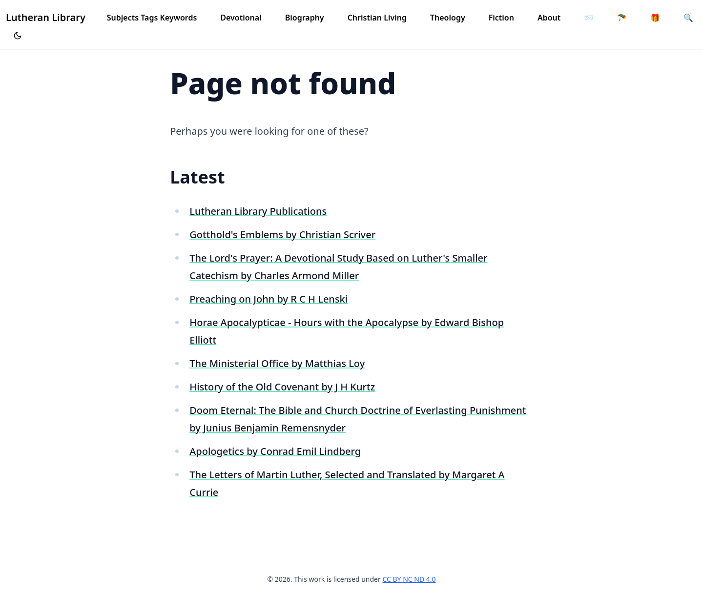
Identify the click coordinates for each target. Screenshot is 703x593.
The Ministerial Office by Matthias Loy (277, 363)
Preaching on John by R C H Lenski (268, 299)
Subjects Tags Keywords (152, 17)
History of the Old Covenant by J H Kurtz (282, 386)
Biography (304, 17)
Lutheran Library (45, 17)
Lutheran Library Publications (258, 211)
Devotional (240, 17)
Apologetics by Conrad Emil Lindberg (275, 451)
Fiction (501, 17)
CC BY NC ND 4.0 (408, 579)
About (549, 17)
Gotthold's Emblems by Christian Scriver (282, 234)
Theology (447, 17)
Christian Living (377, 17)
